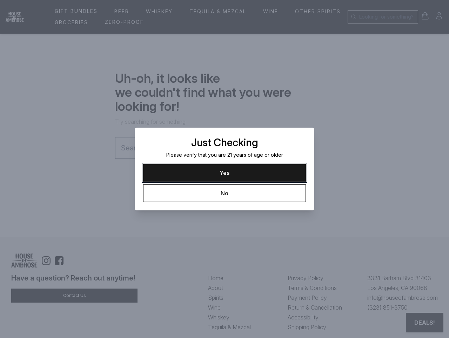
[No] (224, 193)
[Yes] (224, 173)
